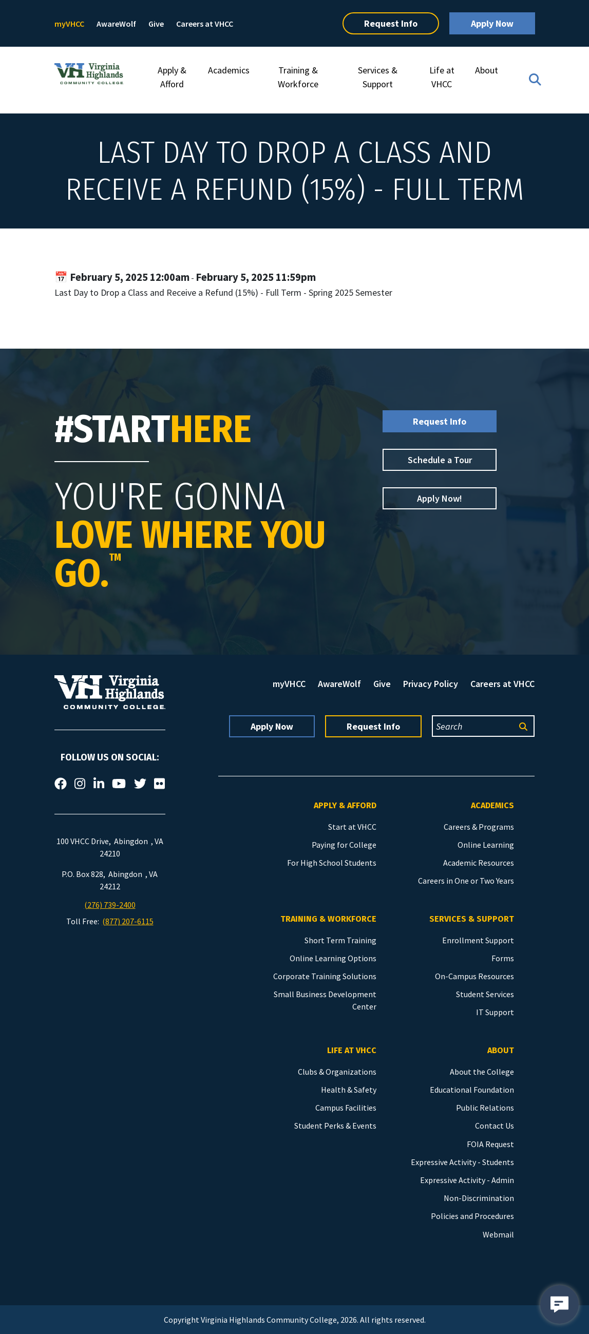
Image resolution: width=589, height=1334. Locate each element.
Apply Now (492, 23)
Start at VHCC (352, 827)
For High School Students (331, 862)
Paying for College (344, 845)
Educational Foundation (472, 1089)
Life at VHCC (441, 77)
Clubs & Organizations (337, 1071)
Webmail (498, 1234)
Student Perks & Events (335, 1125)
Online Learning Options (333, 958)
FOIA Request (490, 1144)
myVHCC (69, 23)
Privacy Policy (430, 684)
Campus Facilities (345, 1107)
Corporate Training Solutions (324, 976)
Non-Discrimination (479, 1198)
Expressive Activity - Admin (467, 1180)
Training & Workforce (298, 77)
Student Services (485, 994)
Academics (229, 70)
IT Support (495, 1012)
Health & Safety (348, 1089)
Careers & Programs (479, 827)
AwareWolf (116, 23)
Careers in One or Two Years (466, 880)
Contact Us (494, 1125)
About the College (482, 1071)
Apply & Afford (172, 77)
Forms (502, 958)
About (486, 70)
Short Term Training (340, 940)
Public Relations (485, 1107)
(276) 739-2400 (110, 905)
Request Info (390, 23)
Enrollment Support (478, 940)
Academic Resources (478, 862)
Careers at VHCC (204, 23)
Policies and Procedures (472, 1216)
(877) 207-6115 (128, 921)
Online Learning (486, 845)
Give (156, 23)
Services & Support (377, 77)
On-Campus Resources (474, 976)
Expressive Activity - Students (462, 1162)
